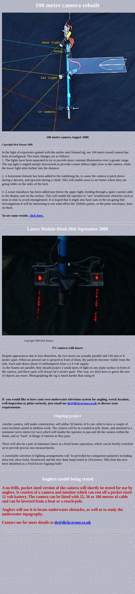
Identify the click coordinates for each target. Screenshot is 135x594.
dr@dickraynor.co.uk (82, 403)
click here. (37, 215)
